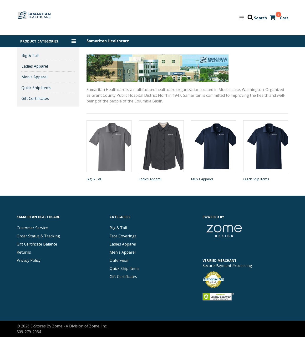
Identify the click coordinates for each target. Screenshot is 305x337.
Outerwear (119, 260)
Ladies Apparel (34, 66)
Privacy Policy (29, 260)
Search (260, 18)
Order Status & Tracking (38, 236)
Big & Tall (30, 55)
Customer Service (32, 227)
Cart (284, 18)
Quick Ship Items (36, 87)
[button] (48, 41)
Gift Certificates (35, 98)
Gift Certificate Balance (37, 244)
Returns (24, 252)
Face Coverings (123, 236)
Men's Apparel (34, 77)
